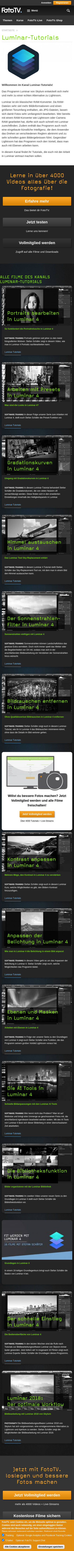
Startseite (8, 30)
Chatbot (9, 1540)
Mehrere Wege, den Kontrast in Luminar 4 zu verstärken (32, 875)
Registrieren (62, 3)
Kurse (20, 20)
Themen (7, 20)
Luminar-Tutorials (13, 352)
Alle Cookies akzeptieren (17, 1547)
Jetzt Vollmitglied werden (37, 814)
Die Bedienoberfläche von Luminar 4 (23, 1334)
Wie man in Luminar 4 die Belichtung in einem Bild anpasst (34, 951)
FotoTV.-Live (35, 20)
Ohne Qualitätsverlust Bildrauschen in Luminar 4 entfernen (34, 717)
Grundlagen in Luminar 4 (17, 1263)
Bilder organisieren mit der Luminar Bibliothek (28, 1186)
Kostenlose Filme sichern (37, 1516)
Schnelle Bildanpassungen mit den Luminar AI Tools (31, 1104)
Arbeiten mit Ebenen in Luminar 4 (21, 1027)
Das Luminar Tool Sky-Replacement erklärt (26, 558)
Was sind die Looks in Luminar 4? (22, 405)
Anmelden (46, 3)
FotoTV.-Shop (54, 20)
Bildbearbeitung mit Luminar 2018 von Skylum (28, 1414)
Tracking (10, 1535)
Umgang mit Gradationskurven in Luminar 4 (27, 478)
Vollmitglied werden (37, 243)
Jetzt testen (37, 222)
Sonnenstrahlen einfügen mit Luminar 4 (24, 634)
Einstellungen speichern (51, 1547)
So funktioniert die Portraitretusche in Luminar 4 (29, 329)
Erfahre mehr (37, 201)
